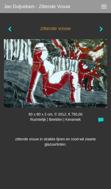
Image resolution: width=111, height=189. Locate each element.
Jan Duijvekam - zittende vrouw (37, 6)
